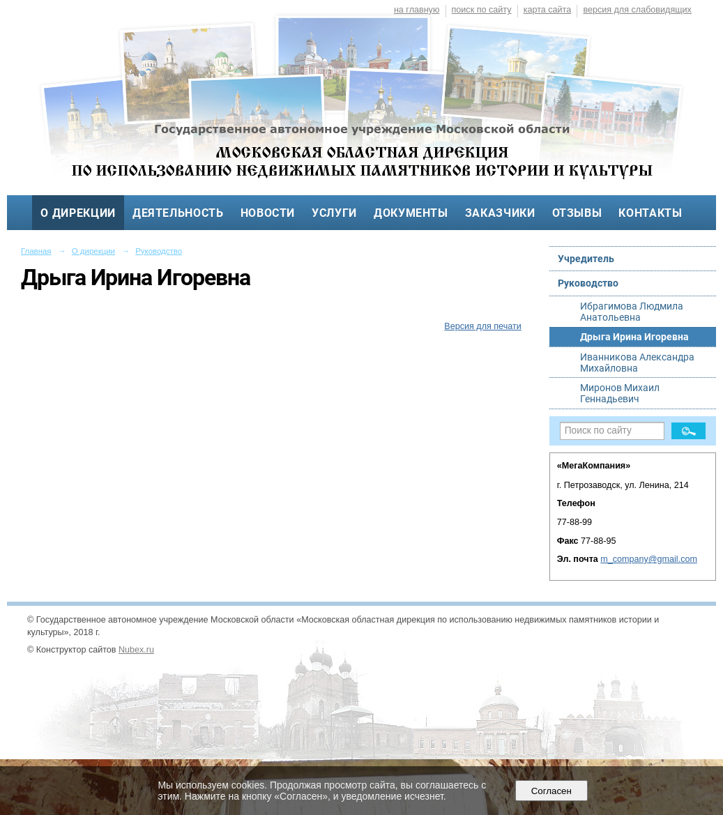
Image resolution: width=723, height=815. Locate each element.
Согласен (551, 791)
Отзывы (577, 213)
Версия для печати (482, 326)
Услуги (334, 213)
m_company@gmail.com (648, 559)
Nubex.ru (136, 650)
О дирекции (77, 213)
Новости (268, 213)
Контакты (650, 213)
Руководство (158, 251)
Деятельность (178, 213)
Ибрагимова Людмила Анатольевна (631, 311)
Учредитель (586, 258)
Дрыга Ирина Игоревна (634, 336)
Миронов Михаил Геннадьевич (620, 393)
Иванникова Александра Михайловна (637, 362)
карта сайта (548, 10)
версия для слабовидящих (637, 10)
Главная (36, 251)
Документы (411, 213)
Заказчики (500, 213)
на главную (416, 10)
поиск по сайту (482, 10)
